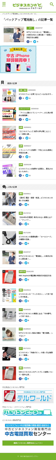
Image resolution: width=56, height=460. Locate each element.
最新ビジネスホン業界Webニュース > (28, 443)
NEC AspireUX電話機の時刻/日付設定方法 (35, 276)
